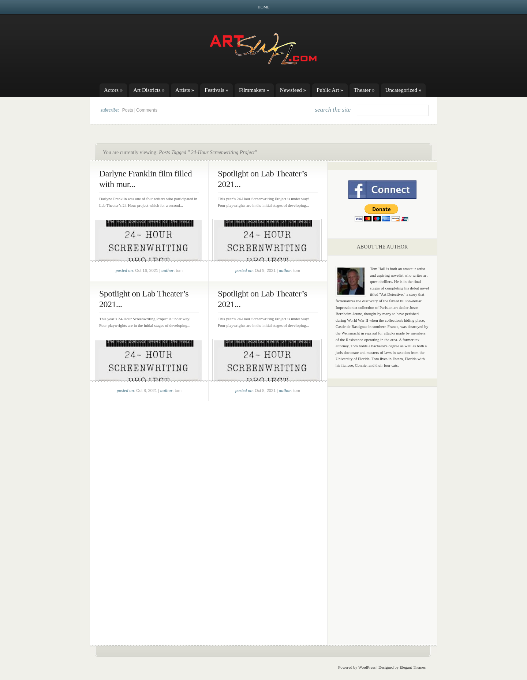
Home (263, 7)
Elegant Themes (413, 667)
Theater (364, 90)
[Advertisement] (382, 507)
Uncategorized (403, 90)
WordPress (366, 667)
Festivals (216, 90)
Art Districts (149, 90)
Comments (146, 110)
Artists (184, 90)
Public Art (330, 90)
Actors (113, 90)
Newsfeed (293, 90)
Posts (127, 110)
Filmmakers (254, 90)
